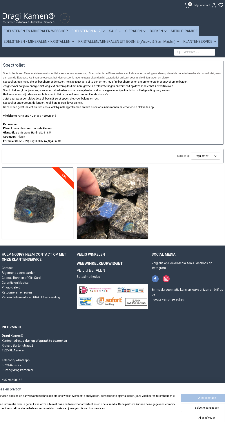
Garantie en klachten (16, 282)
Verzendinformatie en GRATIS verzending (31, 297)
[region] (83, 407)
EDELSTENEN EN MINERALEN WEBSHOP (36, 31)
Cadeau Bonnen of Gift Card (21, 278)
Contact (7, 268)
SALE (115, 31)
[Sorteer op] (205, 156)
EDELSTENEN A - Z (88, 31)
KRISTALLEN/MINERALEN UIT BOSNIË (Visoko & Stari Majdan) (129, 41)
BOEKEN (158, 31)
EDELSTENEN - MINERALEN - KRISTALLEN (39, 41)
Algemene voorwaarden (18, 272)
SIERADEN (135, 31)
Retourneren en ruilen (17, 292)
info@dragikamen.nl (19, 370)
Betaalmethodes (88, 276)
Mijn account (205, 5)
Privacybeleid (11, 287)
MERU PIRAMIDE (184, 31)
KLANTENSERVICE (200, 41)
